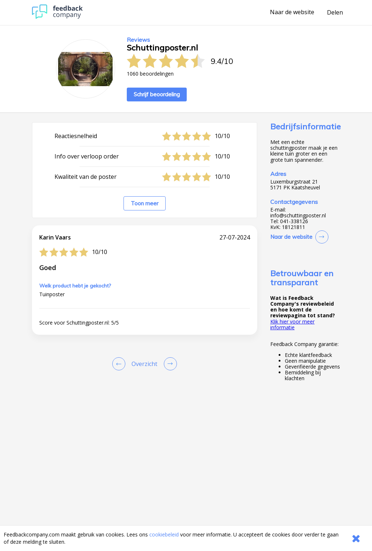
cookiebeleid (164, 534)
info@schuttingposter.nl (298, 215)
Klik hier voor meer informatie (292, 324)
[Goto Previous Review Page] (120, 363)
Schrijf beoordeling (157, 94)
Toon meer (144, 203)
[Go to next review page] (169, 363)
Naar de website (292, 12)
